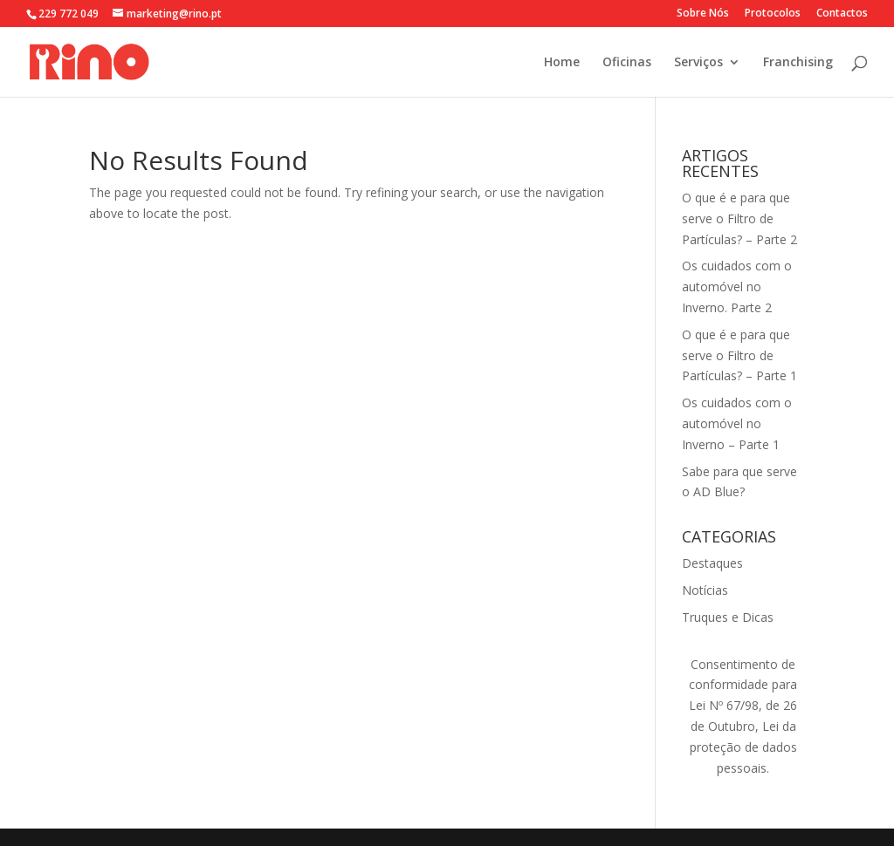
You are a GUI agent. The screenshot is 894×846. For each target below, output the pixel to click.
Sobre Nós (703, 14)
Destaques (712, 563)
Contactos (842, 14)
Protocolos (773, 14)
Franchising (798, 63)
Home (562, 63)
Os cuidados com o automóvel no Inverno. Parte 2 (737, 286)
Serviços (698, 63)
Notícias (705, 590)
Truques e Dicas (728, 617)
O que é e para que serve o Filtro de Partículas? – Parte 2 (739, 218)
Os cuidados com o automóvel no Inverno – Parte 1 (737, 423)
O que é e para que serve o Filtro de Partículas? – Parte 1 (739, 355)
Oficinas (626, 63)
